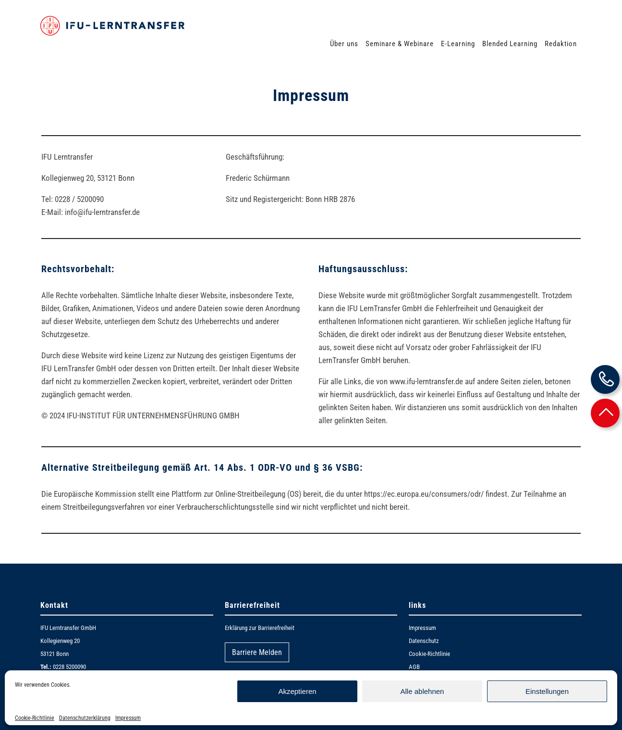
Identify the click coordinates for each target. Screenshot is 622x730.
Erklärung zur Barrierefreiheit (259, 627)
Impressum (128, 718)
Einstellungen (547, 691)
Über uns (344, 43)
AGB (414, 666)
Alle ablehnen (422, 691)
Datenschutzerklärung (84, 718)
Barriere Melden (257, 652)
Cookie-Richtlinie (34, 718)
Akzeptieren (297, 691)
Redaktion (561, 43)
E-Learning (458, 43)
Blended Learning (509, 43)
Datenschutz (424, 640)
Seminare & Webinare (400, 43)
